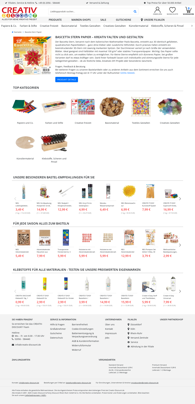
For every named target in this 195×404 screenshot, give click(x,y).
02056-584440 (127, 72)
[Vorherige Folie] (15, 198)
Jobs (107, 337)
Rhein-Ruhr (135, 333)
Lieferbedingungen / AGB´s (35, 395)
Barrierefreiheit (80, 324)
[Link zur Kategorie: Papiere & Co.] (25, 109)
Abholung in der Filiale (141, 346)
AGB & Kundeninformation (85, 341)
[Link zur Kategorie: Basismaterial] (112, 109)
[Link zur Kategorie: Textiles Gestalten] (141, 109)
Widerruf (76, 349)
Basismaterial (69, 26)
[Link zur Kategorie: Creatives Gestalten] (170, 109)
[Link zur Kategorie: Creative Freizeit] (83, 109)
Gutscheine (123, 19)
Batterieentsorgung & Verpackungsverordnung (84, 335)
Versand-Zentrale (138, 337)
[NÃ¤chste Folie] (180, 198)
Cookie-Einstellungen (82, 328)
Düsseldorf (135, 324)
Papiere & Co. (9, 26)
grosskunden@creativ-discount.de (144, 383)
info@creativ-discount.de (28, 344)
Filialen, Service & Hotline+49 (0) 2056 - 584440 (32, 2)
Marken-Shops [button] (81, 19)
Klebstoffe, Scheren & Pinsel (167, 26)
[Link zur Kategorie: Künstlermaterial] (25, 144)
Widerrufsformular (81, 345)
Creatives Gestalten (114, 26)
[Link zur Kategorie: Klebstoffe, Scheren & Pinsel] (54, 146)
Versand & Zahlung (97, 2)
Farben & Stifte (28, 26)
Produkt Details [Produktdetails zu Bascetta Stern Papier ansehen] (66, 79)
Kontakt (109, 328)
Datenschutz (56, 337)
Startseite (16, 32)
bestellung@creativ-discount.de (78, 383)
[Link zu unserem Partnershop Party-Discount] (165, 328)
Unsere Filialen (153, 19)
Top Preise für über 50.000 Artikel (162, 2)
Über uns (110, 324)
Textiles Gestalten (90, 26)
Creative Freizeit (49, 26)
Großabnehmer (58, 328)
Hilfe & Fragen (57, 324)
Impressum (111, 333)
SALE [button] (103, 19)
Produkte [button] (55, 19)
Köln (131, 328)
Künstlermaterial (138, 26)
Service (133, 342)
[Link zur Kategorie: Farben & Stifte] (54, 109)
